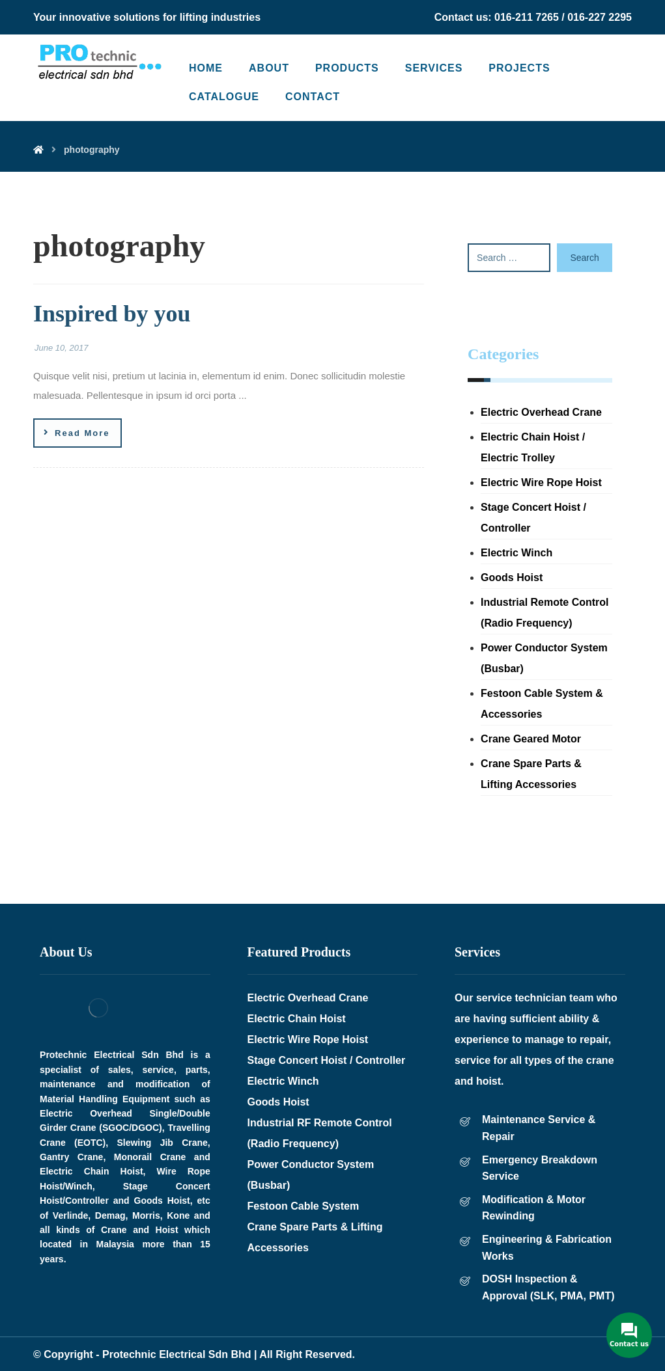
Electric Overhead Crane (541, 412)
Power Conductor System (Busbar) (544, 658)
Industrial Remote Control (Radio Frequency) (544, 613)
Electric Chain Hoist (297, 1018)
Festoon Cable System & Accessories (542, 704)
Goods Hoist (512, 577)
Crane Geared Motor (531, 738)
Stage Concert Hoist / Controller (533, 518)
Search (584, 257)
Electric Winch (516, 552)
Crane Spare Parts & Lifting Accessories (531, 774)
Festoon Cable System (304, 1206)
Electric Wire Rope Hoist (541, 482)
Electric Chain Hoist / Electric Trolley (533, 447)
